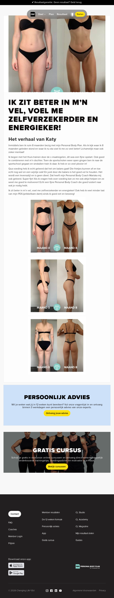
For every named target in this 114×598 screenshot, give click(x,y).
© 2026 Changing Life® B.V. (21, 590)
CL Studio (80, 512)
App (44, 533)
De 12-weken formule (52, 519)
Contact (15, 513)
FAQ (10, 522)
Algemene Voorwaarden (84, 590)
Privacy (102, 590)
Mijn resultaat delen (85, 533)
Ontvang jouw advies (57, 413)
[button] (72, 14)
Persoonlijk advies (50, 526)
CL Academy (82, 519)
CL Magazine (82, 526)
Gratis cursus (48, 540)
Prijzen (11, 543)
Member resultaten (51, 512)
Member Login (15, 536)
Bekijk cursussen (57, 466)
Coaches (12, 529)
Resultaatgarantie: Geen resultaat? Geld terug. (57, 2)
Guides (79, 540)
